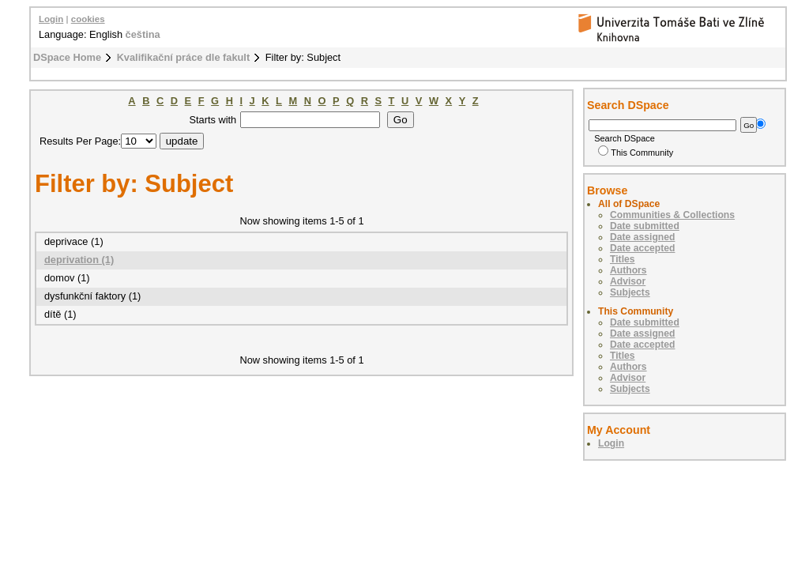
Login (51, 19)
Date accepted (642, 248)
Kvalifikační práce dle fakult (183, 57)
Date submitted (644, 226)
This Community (635, 152)
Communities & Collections (672, 214)
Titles (622, 259)
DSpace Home (67, 57)
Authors (628, 270)
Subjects (630, 292)
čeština (143, 34)
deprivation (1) (79, 260)
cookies (88, 19)
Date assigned (642, 237)
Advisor (627, 281)
